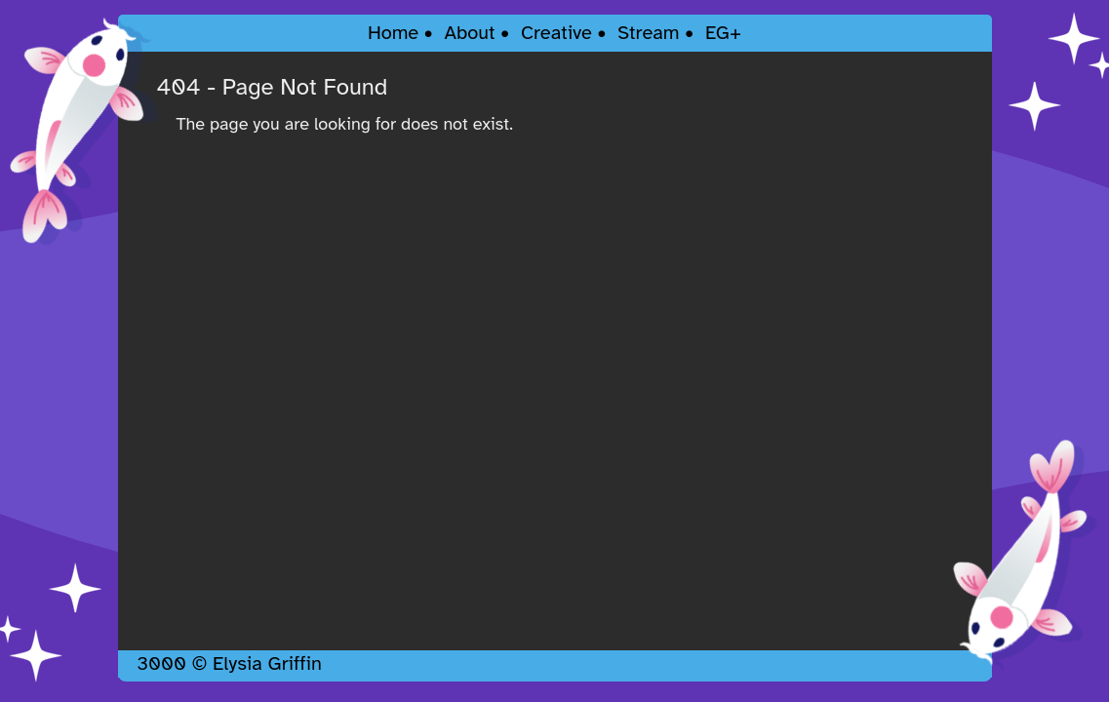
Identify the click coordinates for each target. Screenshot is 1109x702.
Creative (556, 32)
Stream (648, 32)
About (469, 32)
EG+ (723, 32)
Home (393, 32)
